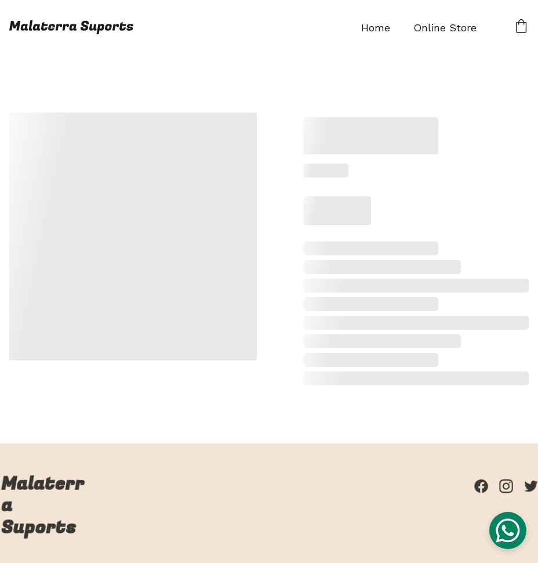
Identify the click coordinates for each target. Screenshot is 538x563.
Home (375, 27)
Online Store (445, 27)
